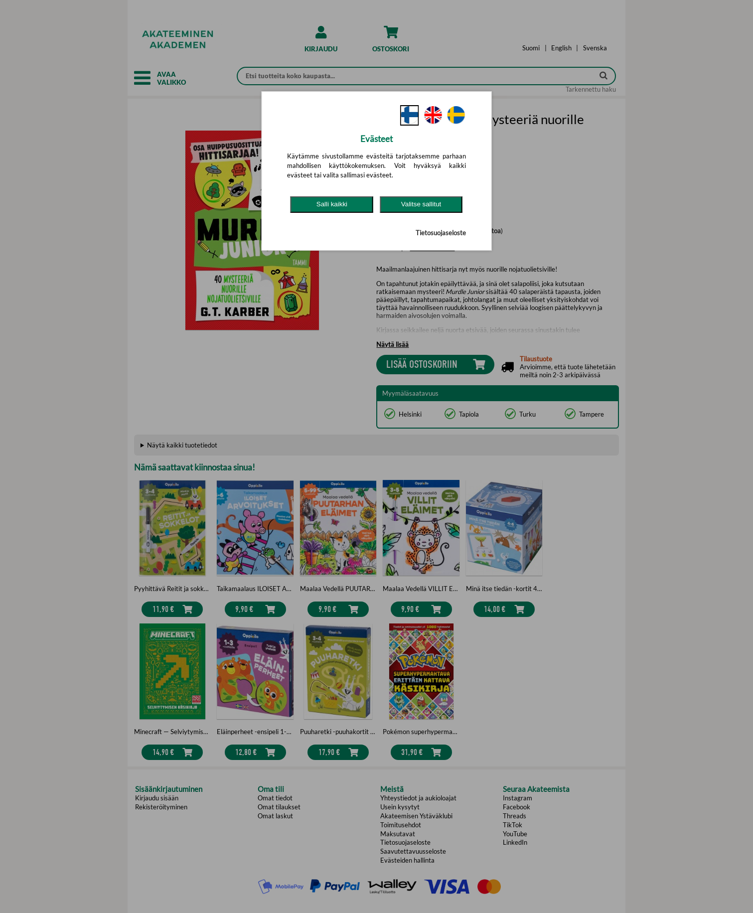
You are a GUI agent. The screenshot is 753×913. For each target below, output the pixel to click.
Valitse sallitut (421, 204)
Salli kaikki (331, 204)
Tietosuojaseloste (441, 233)
